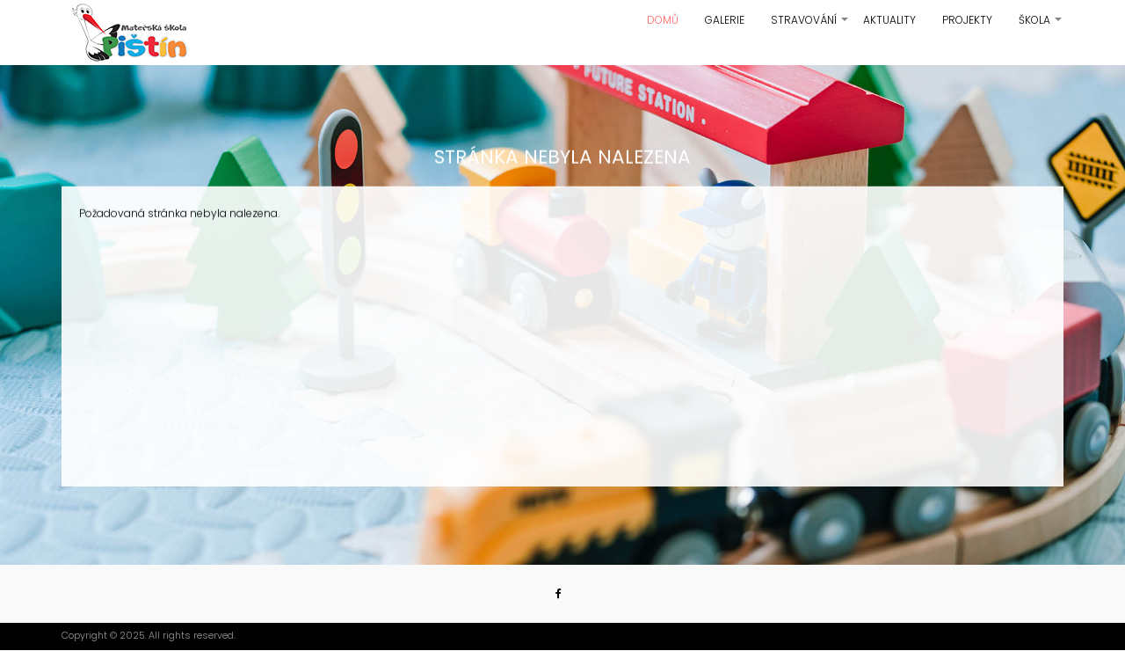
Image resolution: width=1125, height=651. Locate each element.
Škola (1041, 26)
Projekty (967, 19)
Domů (663, 19)
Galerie (724, 19)
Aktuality (889, 19)
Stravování (810, 26)
